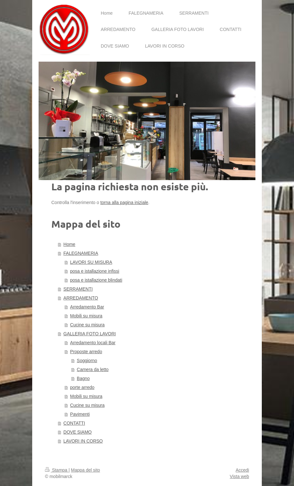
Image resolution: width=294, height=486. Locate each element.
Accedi (242, 470)
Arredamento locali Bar (92, 342)
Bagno (83, 378)
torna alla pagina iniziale (124, 202)
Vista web (239, 476)
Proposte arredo (86, 351)
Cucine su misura (87, 324)
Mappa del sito (85, 470)
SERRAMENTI (78, 289)
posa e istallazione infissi (94, 271)
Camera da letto (93, 369)
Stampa (57, 470)
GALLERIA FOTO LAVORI (89, 333)
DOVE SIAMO (77, 432)
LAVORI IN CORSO (83, 441)
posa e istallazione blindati (96, 280)
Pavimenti (80, 414)
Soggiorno (87, 360)
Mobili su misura (86, 315)
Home (69, 244)
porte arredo (82, 387)
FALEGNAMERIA (80, 253)
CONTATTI (74, 423)
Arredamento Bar (87, 306)
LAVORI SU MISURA (91, 262)
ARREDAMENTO (80, 297)
